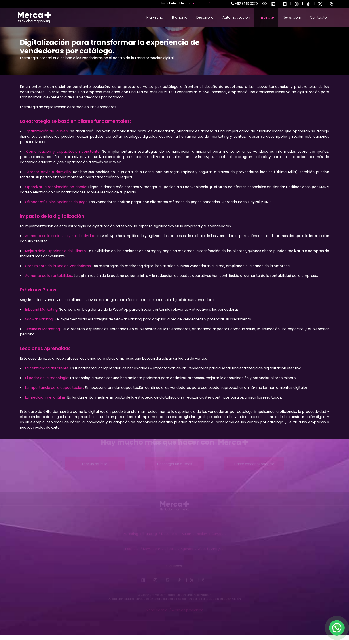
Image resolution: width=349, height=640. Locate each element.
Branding (180, 17)
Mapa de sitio (158, 608)
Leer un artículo (94, 461)
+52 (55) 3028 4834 (249, 3)
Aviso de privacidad (187, 608)
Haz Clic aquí (200, 3)
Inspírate (266, 17)
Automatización (236, 17)
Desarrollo (205, 17)
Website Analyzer (211, 546)
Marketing (154, 17)
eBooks (172, 546)
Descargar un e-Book (174, 461)
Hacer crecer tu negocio (254, 461)
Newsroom (292, 17)
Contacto (318, 17)
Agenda (189, 546)
